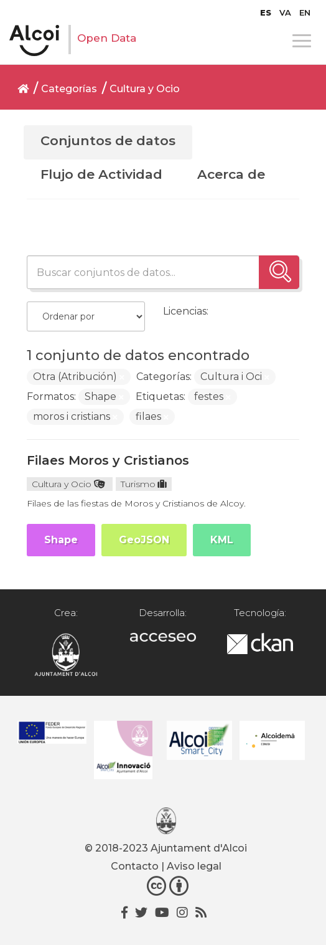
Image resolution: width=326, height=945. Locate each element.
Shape (61, 540)
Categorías (69, 89)
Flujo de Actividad (101, 174)
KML (221, 540)
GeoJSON (144, 540)
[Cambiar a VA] (285, 12)
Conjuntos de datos (107, 140)
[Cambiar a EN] (304, 12)
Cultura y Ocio (144, 89)
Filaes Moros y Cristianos (108, 460)
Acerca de (231, 174)
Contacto (135, 866)
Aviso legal (194, 866)
